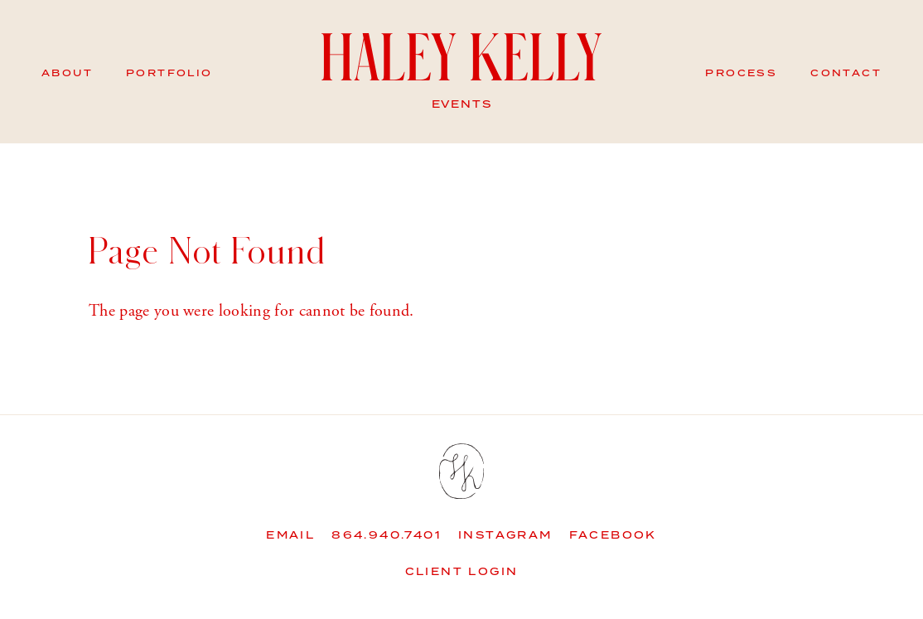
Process (741, 73)
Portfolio (169, 73)
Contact (846, 73)
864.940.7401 (386, 536)
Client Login (462, 572)
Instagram (505, 536)
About (67, 73)
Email (290, 536)
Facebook (613, 536)
